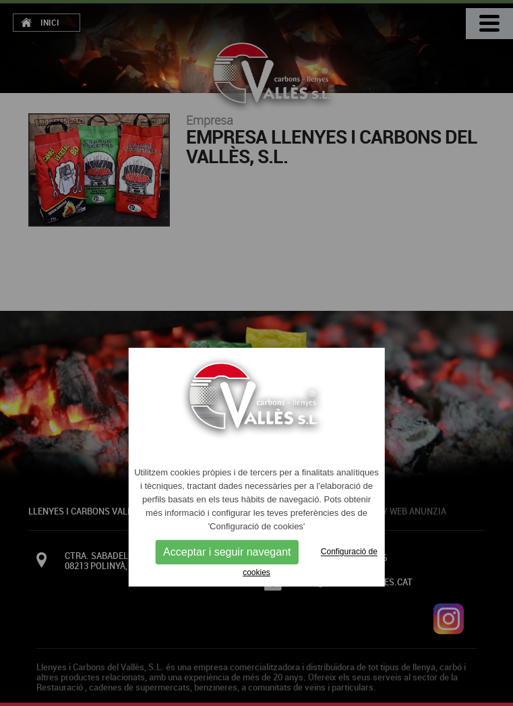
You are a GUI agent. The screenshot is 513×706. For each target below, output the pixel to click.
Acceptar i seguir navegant (227, 552)
